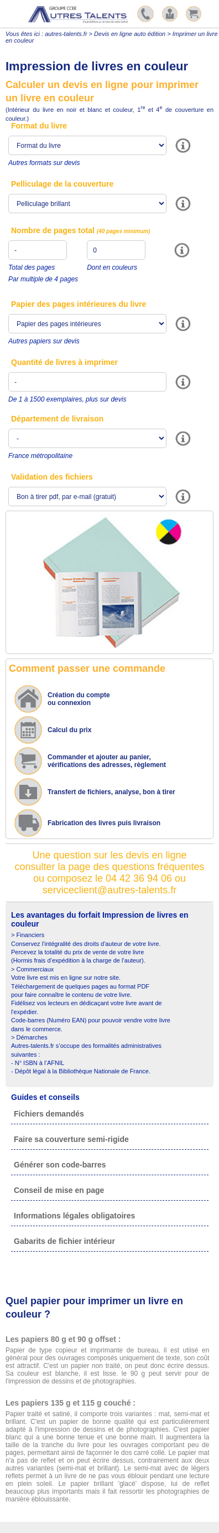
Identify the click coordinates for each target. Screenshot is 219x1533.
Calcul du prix (69, 730)
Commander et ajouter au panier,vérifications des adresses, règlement (107, 761)
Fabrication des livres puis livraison (104, 823)
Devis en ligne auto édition (129, 33)
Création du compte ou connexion (79, 699)
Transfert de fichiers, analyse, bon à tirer (111, 792)
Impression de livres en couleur (97, 66)
